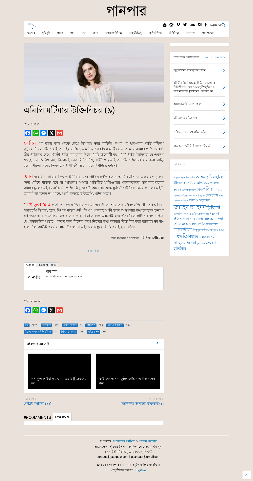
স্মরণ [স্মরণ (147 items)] (212, 243)
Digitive (140, 470)
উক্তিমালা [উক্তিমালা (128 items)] (197, 183)
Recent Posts (47, 264)
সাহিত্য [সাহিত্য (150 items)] (179, 243)
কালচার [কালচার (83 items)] (200, 195)
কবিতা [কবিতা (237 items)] (208, 189)
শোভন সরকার (148, 441)
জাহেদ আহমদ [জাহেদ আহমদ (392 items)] (190, 207)
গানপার (51, 271)
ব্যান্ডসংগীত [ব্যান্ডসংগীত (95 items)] (198, 224)
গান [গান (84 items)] (221, 195)
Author (30, 264)
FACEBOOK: (62, 417)
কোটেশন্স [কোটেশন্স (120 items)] (211, 195)
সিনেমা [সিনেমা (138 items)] (190, 243)
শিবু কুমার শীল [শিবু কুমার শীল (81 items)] (200, 230)
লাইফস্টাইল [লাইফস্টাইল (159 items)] (183, 229)
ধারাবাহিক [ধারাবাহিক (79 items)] (192, 213)
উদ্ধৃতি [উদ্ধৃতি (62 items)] (207, 183)
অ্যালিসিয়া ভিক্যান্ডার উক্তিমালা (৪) (142, 403)
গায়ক (60, 32)
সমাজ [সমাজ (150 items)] (193, 236)
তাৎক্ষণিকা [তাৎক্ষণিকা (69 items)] (178, 214)
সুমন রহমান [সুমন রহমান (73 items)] (202, 243)
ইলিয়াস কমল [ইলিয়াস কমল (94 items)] (181, 183)
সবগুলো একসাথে (215, 57)
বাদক (95, 32)
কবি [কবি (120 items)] (199, 190)
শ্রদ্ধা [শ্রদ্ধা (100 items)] (221, 230)
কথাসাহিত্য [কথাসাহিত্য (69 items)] (179, 190)
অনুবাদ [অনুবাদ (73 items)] (177, 177)
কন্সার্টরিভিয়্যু (135, 32)
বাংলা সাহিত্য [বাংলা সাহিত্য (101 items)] (204, 219)
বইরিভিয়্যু (174, 32)
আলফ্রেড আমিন (124, 441)
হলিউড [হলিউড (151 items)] (180, 249)
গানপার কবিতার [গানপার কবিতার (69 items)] (181, 200)
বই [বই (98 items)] (217, 213)
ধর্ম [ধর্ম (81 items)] (185, 213)
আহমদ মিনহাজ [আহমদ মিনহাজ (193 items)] (209, 176)
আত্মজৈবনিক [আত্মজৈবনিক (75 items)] (188, 177)
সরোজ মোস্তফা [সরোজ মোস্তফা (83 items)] (207, 236)
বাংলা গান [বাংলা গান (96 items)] (189, 219)
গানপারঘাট (208, 32)
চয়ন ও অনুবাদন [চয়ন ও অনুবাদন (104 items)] (199, 200)
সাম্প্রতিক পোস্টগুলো (187, 57)
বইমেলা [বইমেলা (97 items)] (178, 219)
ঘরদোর (31, 32)
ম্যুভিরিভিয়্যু (155, 32)
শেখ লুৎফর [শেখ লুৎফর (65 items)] (213, 230)
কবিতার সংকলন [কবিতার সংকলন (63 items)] (188, 195)
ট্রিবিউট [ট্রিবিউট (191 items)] (213, 207)
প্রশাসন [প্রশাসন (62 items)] (201, 214)
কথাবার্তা (190, 32)
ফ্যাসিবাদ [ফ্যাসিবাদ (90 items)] (210, 213)
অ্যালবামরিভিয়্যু (113, 32)
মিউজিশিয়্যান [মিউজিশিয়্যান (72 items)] (212, 224)
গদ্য (84, 32)
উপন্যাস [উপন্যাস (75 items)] (214, 183)
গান (72, 32)
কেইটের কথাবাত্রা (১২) (37, 403)
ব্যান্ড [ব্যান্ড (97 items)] (188, 224)
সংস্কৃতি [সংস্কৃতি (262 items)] (181, 236)
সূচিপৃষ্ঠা (46, 32)
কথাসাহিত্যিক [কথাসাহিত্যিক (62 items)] (190, 190)
